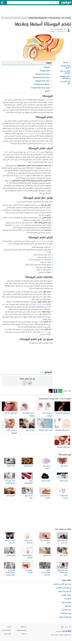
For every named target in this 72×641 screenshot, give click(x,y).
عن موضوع (23, 626)
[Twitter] (66, 627)
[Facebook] (69, 627)
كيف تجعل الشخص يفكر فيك (62, 584)
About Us (23, 634)
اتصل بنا (9, 626)
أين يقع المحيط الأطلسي (63, 587)
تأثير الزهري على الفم (65, 82)
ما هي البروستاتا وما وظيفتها (65, 77)
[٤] (7, 243)
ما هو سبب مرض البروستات (65, 72)
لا (24, 383)
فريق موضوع (7, 634)
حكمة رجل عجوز (66, 602)
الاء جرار (52, 29)
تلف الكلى (44, 332)
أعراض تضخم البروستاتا (42, 241)
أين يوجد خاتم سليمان (64, 591)
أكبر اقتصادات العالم (65, 617)
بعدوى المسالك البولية (39, 304)
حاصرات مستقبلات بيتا (18, 225)
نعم (30, 383)
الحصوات (36, 314)
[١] (5, 112)
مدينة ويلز (68, 606)
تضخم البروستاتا (46, 143)
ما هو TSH (67, 598)
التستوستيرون (46, 168)
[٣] (16, 201)
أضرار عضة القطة (66, 613)
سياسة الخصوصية (21, 630)
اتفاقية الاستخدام (6, 630)
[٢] (27, 162)
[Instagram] (62, 627)
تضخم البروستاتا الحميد (30, 133)
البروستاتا (47, 99)
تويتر (51, 391)
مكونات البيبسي (66, 595)
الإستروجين (22, 175)
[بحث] (56, 2)
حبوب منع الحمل (66, 609)
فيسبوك (55, 391)
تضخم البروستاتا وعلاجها (65, 66)
